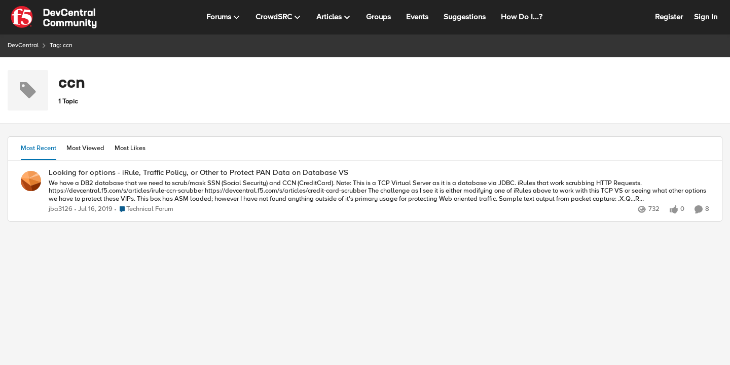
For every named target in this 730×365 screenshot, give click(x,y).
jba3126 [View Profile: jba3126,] (60, 209)
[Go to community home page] (54, 17)
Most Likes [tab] (130, 148)
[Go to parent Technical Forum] (144, 209)
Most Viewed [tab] (85, 148)
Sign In (705, 16)
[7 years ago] (94, 209)
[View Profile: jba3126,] (31, 181)
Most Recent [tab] (38, 148)
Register (669, 16)
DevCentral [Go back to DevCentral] (23, 45)
